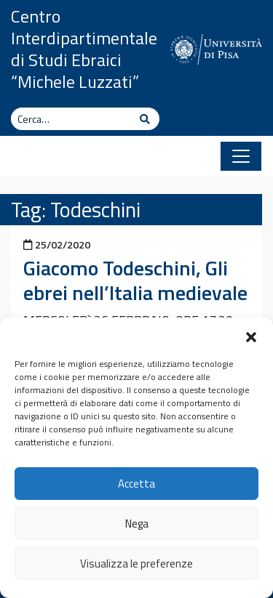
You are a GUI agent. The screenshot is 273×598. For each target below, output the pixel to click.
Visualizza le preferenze (136, 563)
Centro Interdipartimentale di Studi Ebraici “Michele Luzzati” (84, 48)
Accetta (136, 483)
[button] (251, 335)
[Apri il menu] (241, 156)
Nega (137, 523)
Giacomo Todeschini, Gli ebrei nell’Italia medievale (135, 280)
